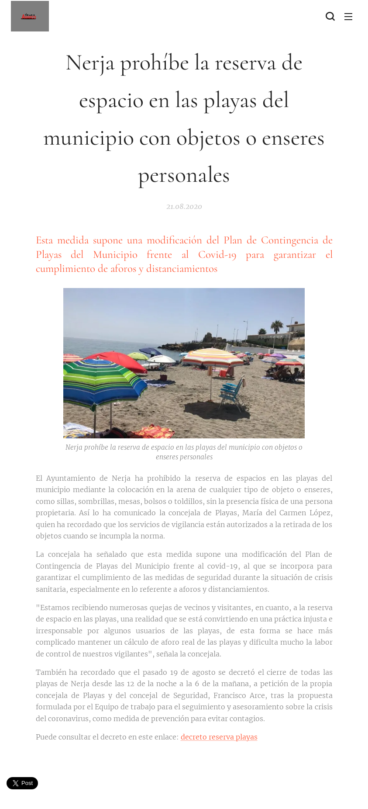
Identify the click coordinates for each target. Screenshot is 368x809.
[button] (330, 16)
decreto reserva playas (219, 736)
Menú (348, 16)
